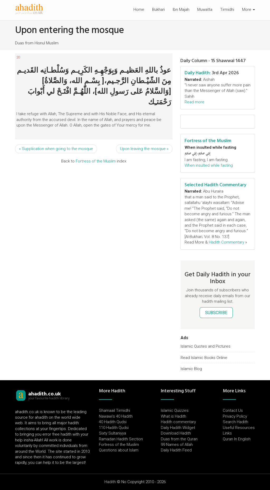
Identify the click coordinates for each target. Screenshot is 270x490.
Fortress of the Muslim (96, 161)
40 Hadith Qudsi (113, 421)
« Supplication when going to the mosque (56, 148)
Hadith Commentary (226, 242)
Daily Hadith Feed (176, 450)
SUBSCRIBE (216, 312)
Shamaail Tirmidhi (114, 410)
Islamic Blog (191, 368)
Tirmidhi (227, 9)
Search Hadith (235, 421)
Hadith (110, 481)
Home (138, 9)
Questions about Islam (118, 450)
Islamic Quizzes (175, 410)
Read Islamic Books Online (204, 357)
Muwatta (204, 9)
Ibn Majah (181, 9)
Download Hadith (176, 433)
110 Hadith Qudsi (114, 427)
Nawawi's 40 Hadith (116, 416)
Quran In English (236, 439)
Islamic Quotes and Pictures (205, 346)
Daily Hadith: (198, 73)
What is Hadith (173, 416)
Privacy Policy (235, 416)
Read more (194, 102)
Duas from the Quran (179, 439)
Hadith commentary (178, 421)
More (248, 9)
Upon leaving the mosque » (144, 148)
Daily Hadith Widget (178, 427)
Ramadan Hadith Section (121, 439)
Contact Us (233, 410)
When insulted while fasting (209, 165)
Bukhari (158, 9)
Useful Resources (239, 427)
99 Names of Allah (177, 444)
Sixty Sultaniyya (112, 433)
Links (227, 433)
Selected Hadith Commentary (215, 185)
